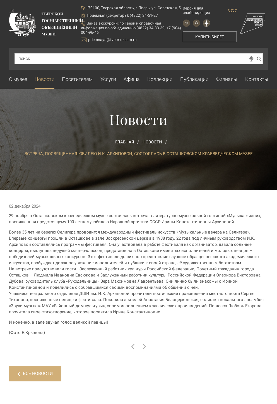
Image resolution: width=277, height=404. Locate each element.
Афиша (132, 79)
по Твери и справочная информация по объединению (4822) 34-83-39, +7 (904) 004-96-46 (131, 28)
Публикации (194, 79)
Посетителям (77, 79)
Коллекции (159, 79)
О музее (18, 79)
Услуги (108, 79)
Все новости (35, 373)
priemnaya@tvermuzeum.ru (109, 39)
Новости (44, 79)
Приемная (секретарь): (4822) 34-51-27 (122, 15)
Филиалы (226, 79)
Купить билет (209, 37)
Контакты (256, 79)
